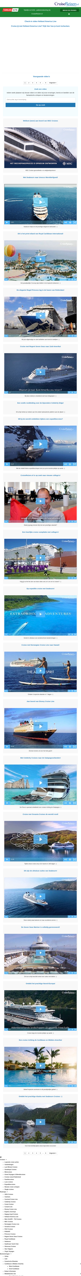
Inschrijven (12, 1181)
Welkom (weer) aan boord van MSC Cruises (40, 126)
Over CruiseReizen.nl (9, 1218)
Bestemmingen (7, 1196)
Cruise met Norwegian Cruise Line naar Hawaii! (41, 651)
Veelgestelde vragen (9, 1207)
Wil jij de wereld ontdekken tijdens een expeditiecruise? (40, 425)
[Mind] (44, 1268)
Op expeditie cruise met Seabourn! (40, 594)
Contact (5, 1201)
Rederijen (6, 1191)
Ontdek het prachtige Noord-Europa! (40, 989)
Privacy (14, 1247)
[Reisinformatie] (67, 18)
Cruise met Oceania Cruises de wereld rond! (40, 820)
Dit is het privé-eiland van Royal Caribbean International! (40, 239)
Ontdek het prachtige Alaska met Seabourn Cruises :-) (40, 1102)
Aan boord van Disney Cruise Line (40, 707)
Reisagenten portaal (9, 1229)
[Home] (8, 10)
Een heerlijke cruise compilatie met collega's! (40, 538)
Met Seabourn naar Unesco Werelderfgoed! (40, 183)
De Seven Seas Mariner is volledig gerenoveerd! (40, 933)
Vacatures (6, 1223)
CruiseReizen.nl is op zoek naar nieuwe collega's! (40, 481)
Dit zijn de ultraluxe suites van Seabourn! (40, 876)
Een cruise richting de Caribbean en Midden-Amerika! (40, 1046)
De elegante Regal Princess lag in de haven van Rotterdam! (40, 296)
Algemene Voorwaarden (24, 1247)
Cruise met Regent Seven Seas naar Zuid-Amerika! (40, 352)
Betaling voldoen (8, 1212)
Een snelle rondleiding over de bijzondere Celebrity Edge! (40, 409)
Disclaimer (8, 1247)
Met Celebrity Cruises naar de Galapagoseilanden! (40, 763)
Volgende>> (52, 88)
